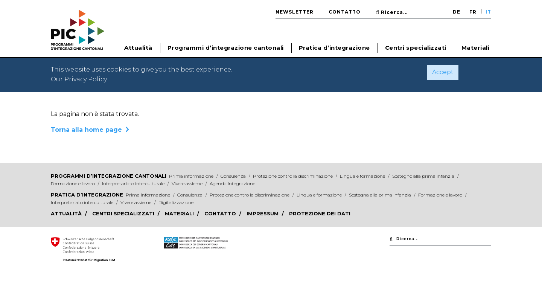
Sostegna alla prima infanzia (380, 195)
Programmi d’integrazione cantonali (108, 176)
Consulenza (234, 176)
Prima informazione (192, 176)
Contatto (345, 12)
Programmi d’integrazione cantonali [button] (225, 47)
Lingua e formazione (363, 176)
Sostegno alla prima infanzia (423, 176)
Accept (443, 72)
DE (456, 12)
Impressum (263, 213)
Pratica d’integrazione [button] (334, 47)
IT (488, 12)
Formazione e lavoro (73, 183)
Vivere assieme (188, 183)
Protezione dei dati (319, 213)
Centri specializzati (415, 47)
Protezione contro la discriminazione (293, 176)
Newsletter (295, 12)
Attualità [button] (138, 47)
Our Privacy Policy (79, 79)
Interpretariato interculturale (134, 183)
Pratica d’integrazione (87, 195)
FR (473, 12)
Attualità (67, 213)
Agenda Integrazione (232, 183)
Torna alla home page (86, 129)
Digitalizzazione (175, 202)
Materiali (475, 47)
